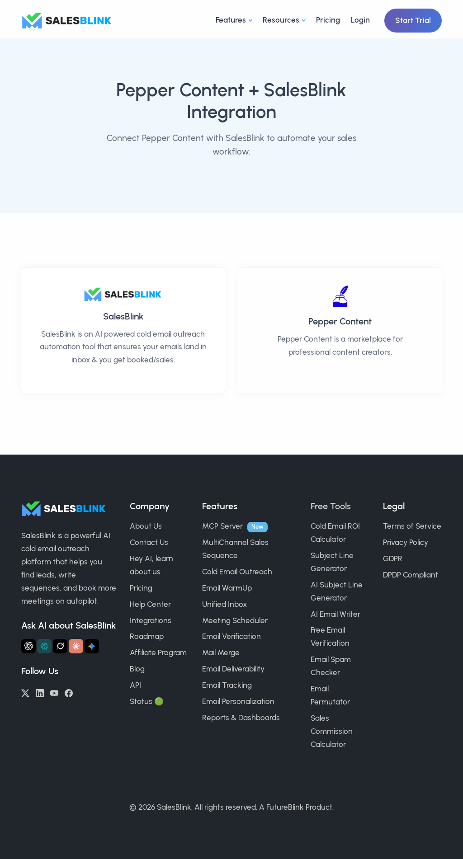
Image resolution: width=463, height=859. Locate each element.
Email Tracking (227, 685)
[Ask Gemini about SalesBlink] (92, 646)
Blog (137, 668)
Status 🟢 (147, 701)
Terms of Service (412, 525)
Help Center (150, 604)
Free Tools (331, 506)
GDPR (392, 558)
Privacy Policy (405, 542)
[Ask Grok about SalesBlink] (60, 646)
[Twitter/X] (25, 692)
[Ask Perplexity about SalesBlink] (44, 646)
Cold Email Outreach (237, 571)
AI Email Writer (335, 614)
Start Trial (413, 20)
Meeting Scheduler (235, 620)
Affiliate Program (158, 652)
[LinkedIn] (40, 692)
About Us (146, 525)
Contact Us (149, 542)
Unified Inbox (224, 604)
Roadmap (147, 636)
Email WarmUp (227, 587)
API (135, 685)
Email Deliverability (233, 668)
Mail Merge (221, 652)
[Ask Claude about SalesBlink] (76, 646)
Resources (281, 19)
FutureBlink (285, 807)
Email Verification (231, 636)
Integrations (150, 620)
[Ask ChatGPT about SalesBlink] (28, 646)
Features (231, 19)
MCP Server (222, 525)
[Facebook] (69, 692)
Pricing (328, 19)
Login (360, 19)
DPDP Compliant (410, 574)
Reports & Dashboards (241, 717)
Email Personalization (238, 701)
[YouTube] (54, 692)
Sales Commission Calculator (332, 731)
